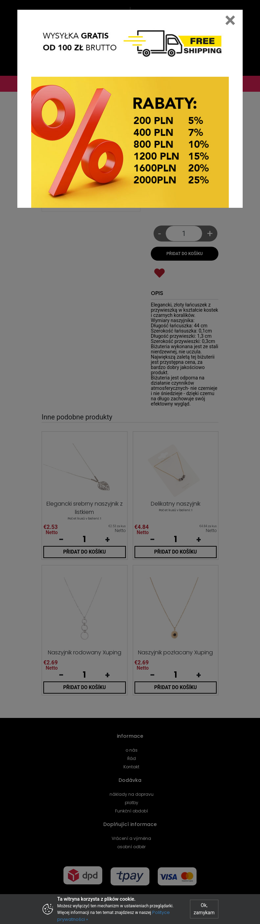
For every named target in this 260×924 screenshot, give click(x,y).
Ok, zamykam (204, 908)
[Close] (230, 20)
